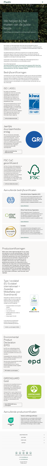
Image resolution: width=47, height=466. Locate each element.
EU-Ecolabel (15, 66)
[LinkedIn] (27, 452)
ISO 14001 (16, 68)
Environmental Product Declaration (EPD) (27, 65)
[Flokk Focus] (30, 452)
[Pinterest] (23, 452)
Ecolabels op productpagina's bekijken (12, 327)
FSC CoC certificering (22, 66)
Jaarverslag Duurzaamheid (9, 65)
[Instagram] (16, 452)
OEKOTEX (26, 68)
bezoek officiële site (24, 205)
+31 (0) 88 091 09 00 (24, 459)
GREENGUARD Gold (31, 66)
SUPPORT (33, 442)
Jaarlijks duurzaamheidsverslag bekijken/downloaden (11, 152)
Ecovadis (16, 65)
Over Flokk (33, 440)
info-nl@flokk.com (24, 457)
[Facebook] (20, 452)
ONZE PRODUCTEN (32, 435)
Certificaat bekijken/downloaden (11, 118)
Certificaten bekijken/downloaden (11, 183)
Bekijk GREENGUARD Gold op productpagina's (11, 405)
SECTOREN (33, 437)
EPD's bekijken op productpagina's (11, 370)
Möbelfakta (21, 68)
